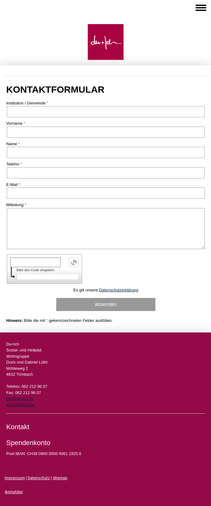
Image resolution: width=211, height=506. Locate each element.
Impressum (15, 478)
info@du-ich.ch (19, 398)
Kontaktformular (20, 404)
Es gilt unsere (105, 290)
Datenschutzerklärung (118, 290)
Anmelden (14, 492)
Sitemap (60, 478)
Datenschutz (39, 478)
